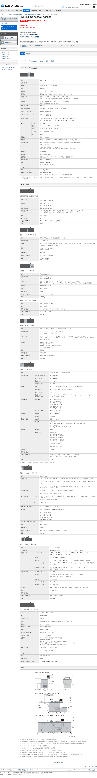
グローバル (67, 7)
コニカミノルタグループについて (74, 770)
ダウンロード (50, 11)
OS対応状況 (25, 47)
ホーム (3, 11)
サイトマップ (34, 770)
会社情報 (58, 11)
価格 (28, 53)
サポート (41, 11)
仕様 (23, 53)
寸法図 (52, 61)
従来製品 (39, 14)
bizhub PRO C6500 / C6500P (8, 27)
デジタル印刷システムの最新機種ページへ (32, 37)
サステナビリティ (91, 770)
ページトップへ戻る (91, 767)
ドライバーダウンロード (67, 45)
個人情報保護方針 (23, 770)
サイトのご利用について (8, 770)
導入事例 (34, 11)
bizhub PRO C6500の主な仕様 (29, 61)
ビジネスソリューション (6, 14)
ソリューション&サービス (14, 11)
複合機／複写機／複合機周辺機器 (27, 14)
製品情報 (26, 11)
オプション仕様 (44, 61)
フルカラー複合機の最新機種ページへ (31, 35)
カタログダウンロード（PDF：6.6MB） (32, 45)
